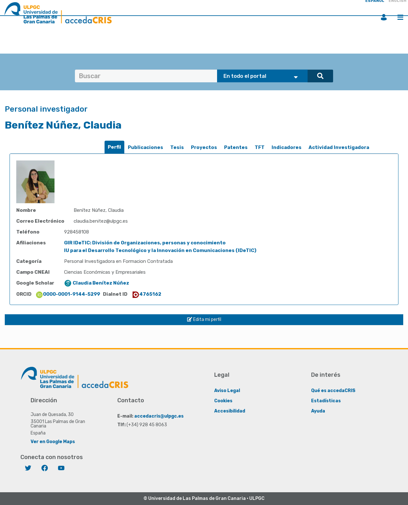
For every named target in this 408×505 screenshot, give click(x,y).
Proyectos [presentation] (204, 147)
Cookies (223, 401)
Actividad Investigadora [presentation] (339, 147)
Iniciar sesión (384, 17)
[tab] (114, 147)
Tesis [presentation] (177, 147)
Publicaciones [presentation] (145, 147)
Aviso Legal (227, 390)
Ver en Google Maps (53, 441)
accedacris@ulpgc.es (159, 416)
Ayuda (318, 411)
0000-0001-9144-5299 (67, 294)
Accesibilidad (229, 411)
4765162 (146, 294)
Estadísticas (326, 401)
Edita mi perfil (204, 319)
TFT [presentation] (260, 147)
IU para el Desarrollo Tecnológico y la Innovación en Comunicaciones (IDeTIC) (160, 250)
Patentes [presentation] (236, 147)
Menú (400, 17)
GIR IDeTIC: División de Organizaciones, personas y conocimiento (145, 243)
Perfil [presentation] (114, 147)
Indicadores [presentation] (287, 147)
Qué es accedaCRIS (333, 390)
